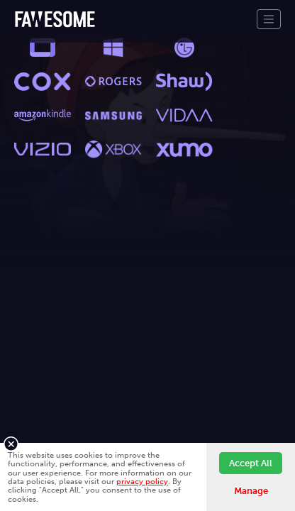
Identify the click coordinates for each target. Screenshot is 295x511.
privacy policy (142, 481)
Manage (251, 490)
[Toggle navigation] (269, 19)
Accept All (250, 463)
